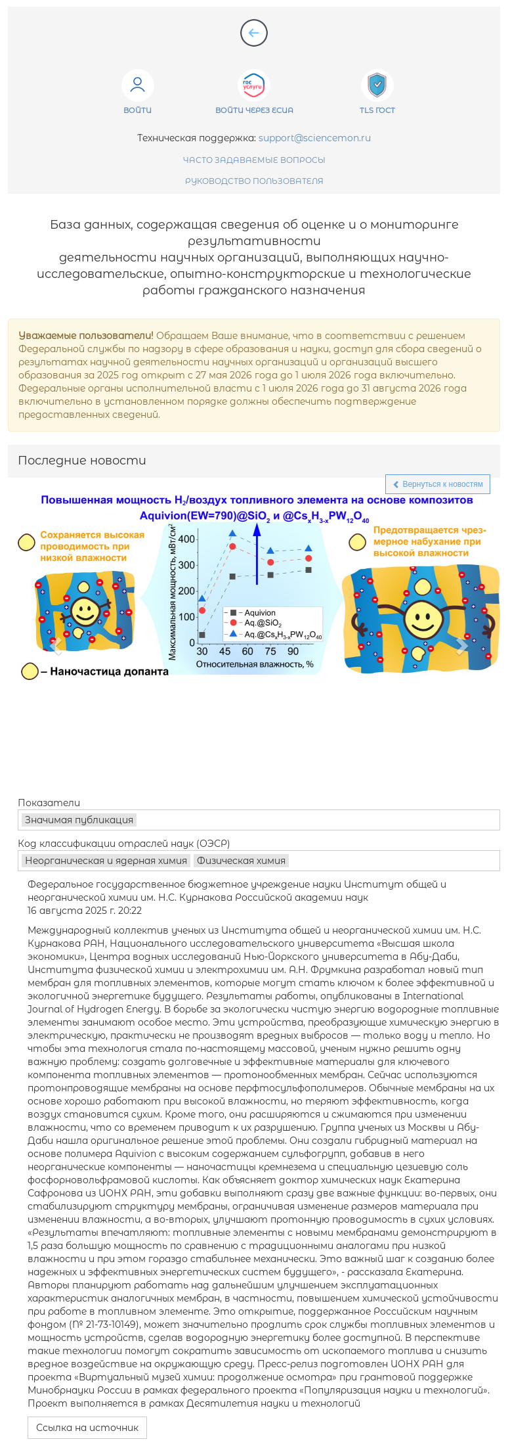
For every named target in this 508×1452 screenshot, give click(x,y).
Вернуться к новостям (437, 484)
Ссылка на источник (87, 1428)
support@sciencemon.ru (315, 138)
